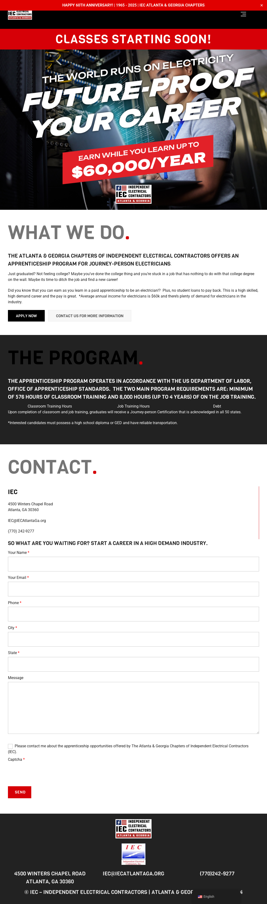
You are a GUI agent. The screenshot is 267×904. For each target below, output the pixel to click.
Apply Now (26, 316)
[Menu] (243, 14)
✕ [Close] (261, 5)
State (13, 653)
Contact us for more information (89, 316)
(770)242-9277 (217, 873)
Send (20, 792)
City (12, 628)
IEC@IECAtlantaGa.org (133, 873)
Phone (14, 603)
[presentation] (44, 773)
